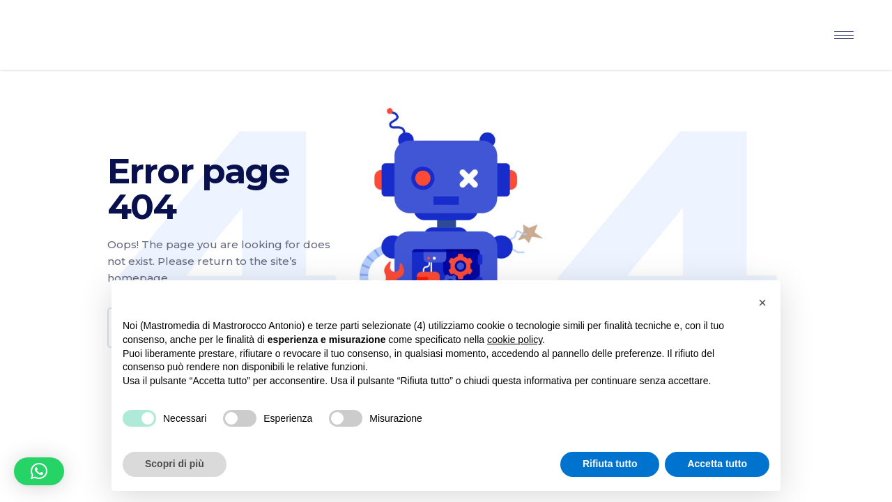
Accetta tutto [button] (717, 463)
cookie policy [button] (514, 339)
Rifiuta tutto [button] (610, 463)
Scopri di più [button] (174, 463)
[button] (39, 471)
